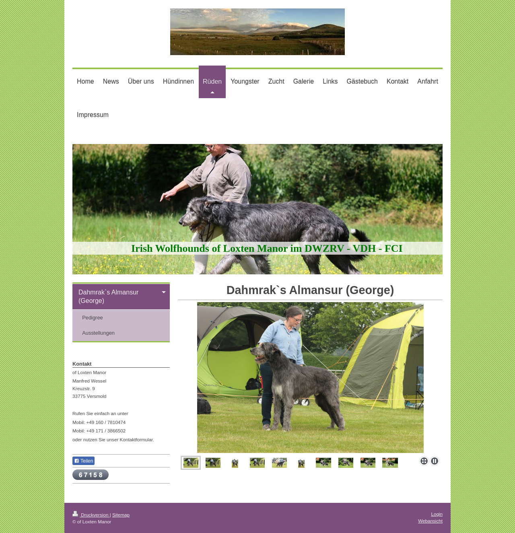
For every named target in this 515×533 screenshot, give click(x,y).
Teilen (83, 461)
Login (437, 514)
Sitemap (121, 514)
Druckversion (91, 514)
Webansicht (430, 520)
